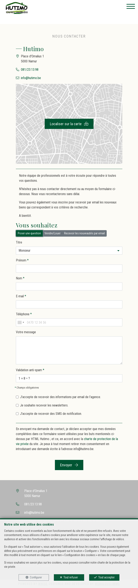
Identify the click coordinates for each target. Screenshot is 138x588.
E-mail (21, 296)
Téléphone (24, 314)
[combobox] (20, 322)
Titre (19, 242)
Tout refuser (70, 577)
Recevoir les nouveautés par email (84, 233)
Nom (20, 278)
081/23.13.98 (29, 70)
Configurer (36, 577)
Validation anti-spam (30, 370)
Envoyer (69, 465)
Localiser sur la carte (69, 124)
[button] (69, 251)
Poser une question (29, 233)
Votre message (26, 332)
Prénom (22, 260)
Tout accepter (106, 577)
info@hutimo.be (31, 78)
